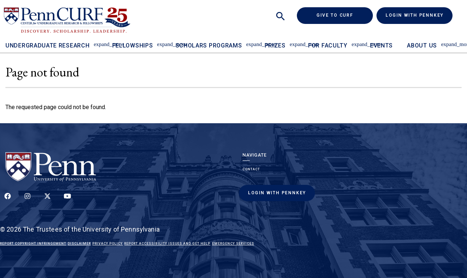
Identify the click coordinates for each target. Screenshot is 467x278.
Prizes (275, 45)
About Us (422, 45)
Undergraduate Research (47, 45)
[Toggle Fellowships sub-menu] (161, 41)
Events (381, 45)
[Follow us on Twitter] (47, 200)
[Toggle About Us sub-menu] (445, 41)
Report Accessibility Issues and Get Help (167, 243)
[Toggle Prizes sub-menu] (294, 41)
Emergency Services (233, 243)
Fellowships (132, 45)
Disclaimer (79, 243)
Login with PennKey (414, 15)
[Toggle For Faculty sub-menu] (356, 41)
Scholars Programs (209, 45)
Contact (251, 169)
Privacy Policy (107, 243)
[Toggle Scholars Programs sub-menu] (250, 41)
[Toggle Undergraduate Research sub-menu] (98, 41)
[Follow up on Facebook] (7, 200)
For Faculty (328, 45)
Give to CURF (344, 15)
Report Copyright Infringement (33, 243)
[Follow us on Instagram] (27, 200)
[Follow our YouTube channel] (67, 200)
